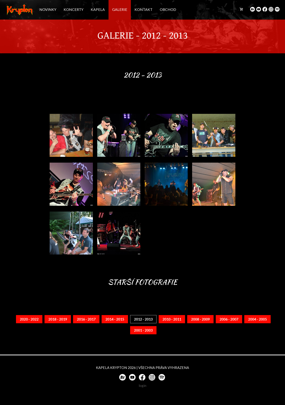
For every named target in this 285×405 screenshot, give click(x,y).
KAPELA (98, 9)
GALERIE (119, 9)
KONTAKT (143, 9)
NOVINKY (47, 9)
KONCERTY (73, 9)
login (142, 385)
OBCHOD (168, 9)
